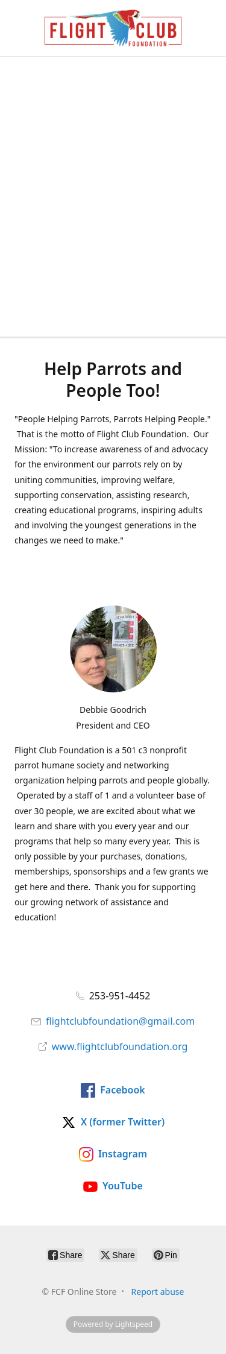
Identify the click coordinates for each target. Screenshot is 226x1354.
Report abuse (157, 1291)
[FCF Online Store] (113, 28)
